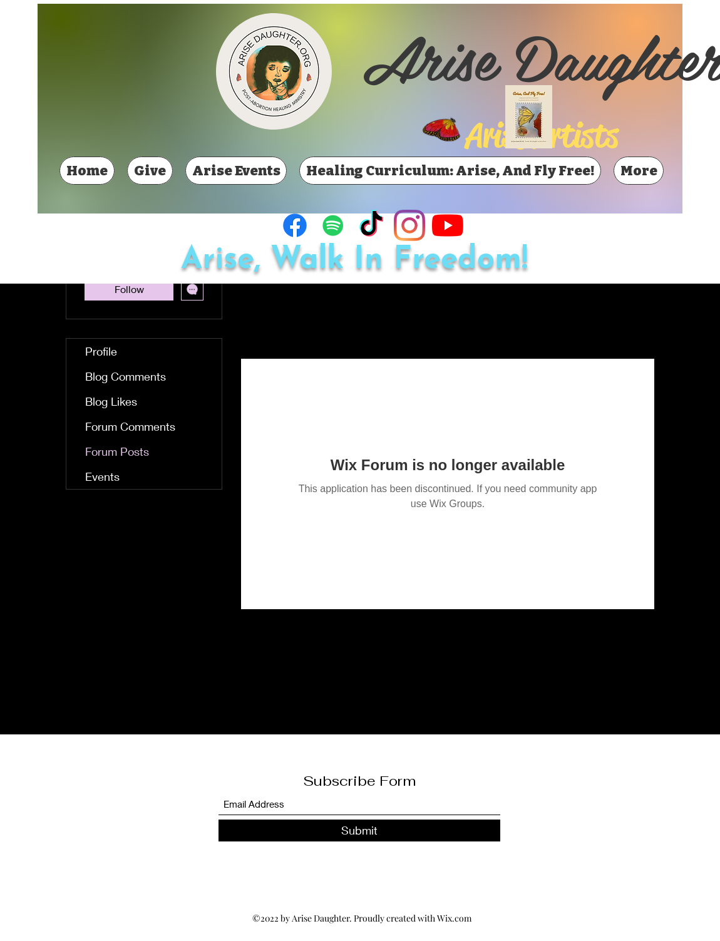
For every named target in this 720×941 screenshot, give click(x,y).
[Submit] (359, 830)
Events (102, 476)
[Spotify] (333, 225)
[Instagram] (409, 225)
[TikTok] (371, 225)
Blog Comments (125, 376)
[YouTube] (447, 225)
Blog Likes (111, 401)
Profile (101, 351)
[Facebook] (295, 225)
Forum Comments (130, 426)
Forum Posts (117, 451)
